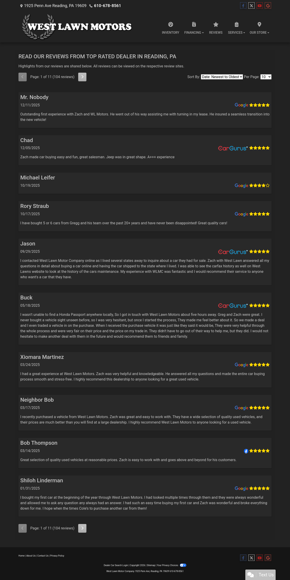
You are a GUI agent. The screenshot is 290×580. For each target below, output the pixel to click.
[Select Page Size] (266, 76)
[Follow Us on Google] (268, 5)
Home (21, 555)
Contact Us (43, 555)
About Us (31, 555)
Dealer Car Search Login (116, 565)
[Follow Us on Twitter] (251, 5)
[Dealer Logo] (79, 27)
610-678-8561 (107, 5)
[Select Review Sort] (222, 76)
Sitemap (151, 565)
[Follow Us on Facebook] (243, 5)
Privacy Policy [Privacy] (57, 555)
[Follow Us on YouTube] (259, 5)
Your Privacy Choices (171, 565)
